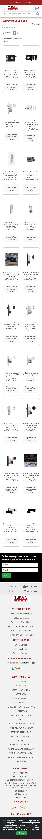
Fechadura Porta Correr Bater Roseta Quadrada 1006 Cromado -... (30, 375)
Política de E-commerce (21, 631)
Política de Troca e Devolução (21, 626)
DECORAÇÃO (21, 694)
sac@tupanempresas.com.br (21, 780)
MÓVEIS (21, 740)
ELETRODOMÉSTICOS (21, 698)
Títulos (12, 591)
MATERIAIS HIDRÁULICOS (21, 736)
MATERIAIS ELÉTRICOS (21, 732)
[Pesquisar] (37, 14)
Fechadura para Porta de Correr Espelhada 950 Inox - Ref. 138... (31, 324)
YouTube (21, 797)
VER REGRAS (27, 2)
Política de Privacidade (21, 622)
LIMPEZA (21, 719)
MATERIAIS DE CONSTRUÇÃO (21, 728)
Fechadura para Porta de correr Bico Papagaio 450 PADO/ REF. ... (11, 224)
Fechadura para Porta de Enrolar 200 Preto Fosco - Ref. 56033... (11, 526)
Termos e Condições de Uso (21, 635)
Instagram (21, 791)
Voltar (36, 24)
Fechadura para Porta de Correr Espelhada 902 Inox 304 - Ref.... (11, 425)
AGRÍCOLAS (21, 682)
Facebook (21, 794)
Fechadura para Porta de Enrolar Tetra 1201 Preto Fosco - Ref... (31, 475)
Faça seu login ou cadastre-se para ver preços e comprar (11, 87)
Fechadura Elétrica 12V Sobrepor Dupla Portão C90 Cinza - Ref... (30, 174)
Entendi (21, 833)
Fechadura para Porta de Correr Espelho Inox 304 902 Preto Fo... (31, 274)
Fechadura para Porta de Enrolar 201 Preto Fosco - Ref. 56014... (11, 274)
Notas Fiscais (30, 591)
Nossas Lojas (21, 649)
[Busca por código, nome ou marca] (19, 14)
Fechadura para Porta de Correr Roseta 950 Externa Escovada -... (31, 425)
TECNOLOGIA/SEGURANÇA (21, 753)
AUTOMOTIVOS (21, 686)
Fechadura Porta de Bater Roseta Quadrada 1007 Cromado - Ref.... (11, 375)
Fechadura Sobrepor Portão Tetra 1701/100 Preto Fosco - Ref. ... (30, 72)
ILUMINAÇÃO (21, 711)
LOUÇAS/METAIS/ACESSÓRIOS (21, 724)
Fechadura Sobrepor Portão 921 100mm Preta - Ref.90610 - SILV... (11, 72)
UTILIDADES (21, 761)
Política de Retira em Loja (21, 614)
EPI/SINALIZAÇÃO (21, 703)
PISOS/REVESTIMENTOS (21, 745)
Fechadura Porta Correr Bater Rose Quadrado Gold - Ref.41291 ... (11, 475)
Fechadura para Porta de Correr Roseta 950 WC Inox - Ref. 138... (11, 122)
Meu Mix (11, 587)
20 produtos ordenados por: (12, 38)
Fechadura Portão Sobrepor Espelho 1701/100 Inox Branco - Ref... (31, 123)
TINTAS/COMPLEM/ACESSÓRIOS (21, 757)
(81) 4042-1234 (21, 776)
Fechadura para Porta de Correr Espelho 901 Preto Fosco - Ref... (11, 324)
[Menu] (4, 8)
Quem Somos (21, 645)
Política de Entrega (21, 618)
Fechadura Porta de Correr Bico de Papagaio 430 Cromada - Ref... (11, 174)
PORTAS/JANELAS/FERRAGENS (21, 749)
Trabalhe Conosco (21, 653)
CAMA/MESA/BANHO (21, 690)
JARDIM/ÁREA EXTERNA (21, 715)
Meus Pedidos (30, 587)
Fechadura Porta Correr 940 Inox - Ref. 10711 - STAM (30, 224)
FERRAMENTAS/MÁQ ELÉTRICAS (21, 707)
